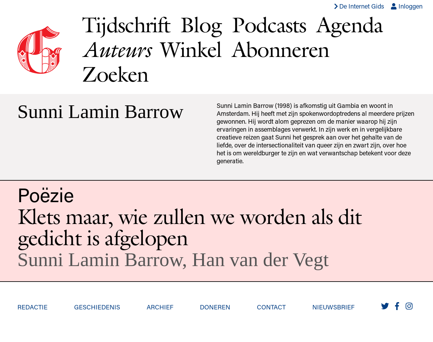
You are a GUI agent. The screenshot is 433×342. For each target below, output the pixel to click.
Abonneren (280, 49)
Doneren (215, 307)
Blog (201, 24)
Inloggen (407, 6)
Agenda (349, 24)
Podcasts (269, 24)
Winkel (191, 49)
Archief (160, 307)
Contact (271, 307)
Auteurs (116, 49)
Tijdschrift (126, 24)
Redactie (32, 307)
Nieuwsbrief (333, 307)
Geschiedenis (97, 307)
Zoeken (115, 74)
